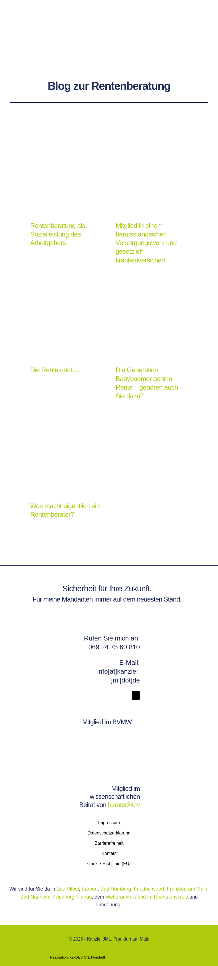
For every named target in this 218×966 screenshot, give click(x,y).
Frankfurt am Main (187, 889)
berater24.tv (124, 805)
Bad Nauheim (35, 897)
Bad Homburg (115, 889)
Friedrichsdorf (149, 889)
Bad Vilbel (68, 889)
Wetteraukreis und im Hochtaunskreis (148, 897)
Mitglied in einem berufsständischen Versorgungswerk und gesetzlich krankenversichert (146, 243)
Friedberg (64, 897)
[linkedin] (136, 695)
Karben (90, 889)
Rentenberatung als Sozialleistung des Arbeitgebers (57, 234)
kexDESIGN (79, 957)
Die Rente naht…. (55, 370)
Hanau (84, 897)
